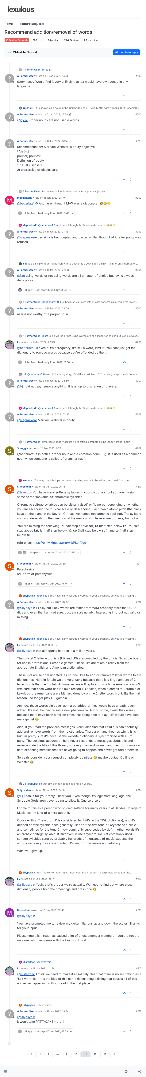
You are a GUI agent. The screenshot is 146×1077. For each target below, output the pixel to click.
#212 (138, 602)
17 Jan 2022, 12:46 (53, 910)
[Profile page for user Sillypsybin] (9, 489)
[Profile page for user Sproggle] (9, 450)
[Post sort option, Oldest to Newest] (22, 52)
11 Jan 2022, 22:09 (58, 308)
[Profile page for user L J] (9, 344)
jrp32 (26, 107)
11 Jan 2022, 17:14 (57, 141)
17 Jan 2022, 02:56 (58, 602)
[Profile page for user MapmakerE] (9, 200)
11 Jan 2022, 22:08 (58, 269)
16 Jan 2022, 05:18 (54, 486)
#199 (138, 75)
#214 (138, 790)
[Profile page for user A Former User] (9, 78)
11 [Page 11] (85, 1054)
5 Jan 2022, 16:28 (57, 75)
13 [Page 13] (105, 1054)
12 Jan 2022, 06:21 (51, 448)
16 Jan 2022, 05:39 (54, 563)
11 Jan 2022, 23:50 (58, 380)
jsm (25, 263)
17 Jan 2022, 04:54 (54, 790)
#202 (138, 197)
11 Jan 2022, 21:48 (57, 231)
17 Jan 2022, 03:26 (44, 644)
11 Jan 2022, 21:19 (54, 197)
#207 (138, 380)
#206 (138, 342)
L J (19, 342)
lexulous (28, 480)
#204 (138, 269)
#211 (138, 563)
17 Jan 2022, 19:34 (58, 1011)
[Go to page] (57, 1054)
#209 (138, 448)
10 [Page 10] (76, 1054)
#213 (138, 644)
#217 (138, 968)
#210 (138, 486)
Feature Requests (17, 40)
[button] (5, 1071)
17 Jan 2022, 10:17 (43, 878)
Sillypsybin (24, 486)
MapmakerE (24, 197)
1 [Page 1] (40, 1054)
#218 (138, 1011)
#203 (138, 231)
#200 (138, 114)
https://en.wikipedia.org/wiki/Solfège (59, 543)
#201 (138, 141)
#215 (138, 878)
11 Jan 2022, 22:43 (44, 342)
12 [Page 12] (95, 1054)
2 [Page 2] (48, 1054)
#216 (138, 910)
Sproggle (22, 448)
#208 (138, 414)
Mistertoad (23, 910)
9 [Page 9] (66, 1054)
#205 (138, 308)
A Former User (31, 69)
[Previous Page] (32, 1054)
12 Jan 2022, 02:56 (58, 414)
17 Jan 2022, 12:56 (44, 968)
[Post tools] (138, 96)
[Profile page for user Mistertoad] (9, 912)
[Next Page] (114, 1054)
